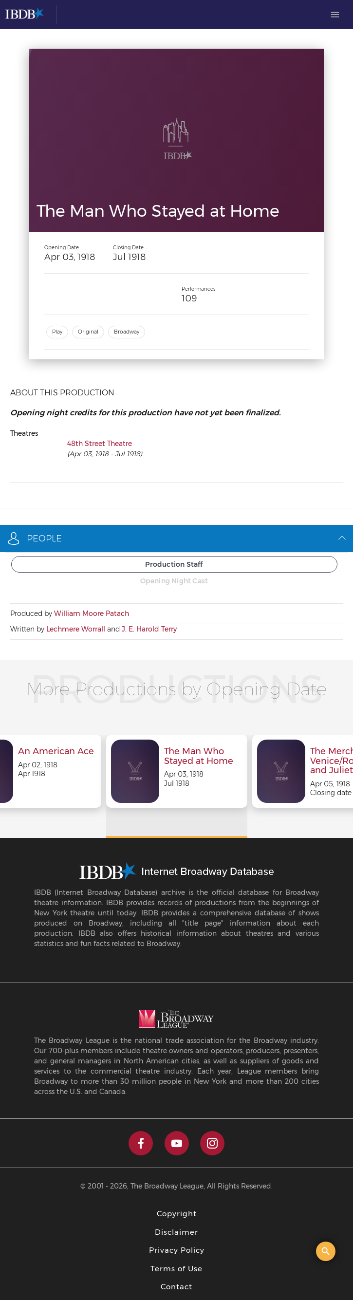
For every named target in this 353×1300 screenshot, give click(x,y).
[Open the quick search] (325, 1251)
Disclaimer (176, 1232)
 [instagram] (212, 1143)
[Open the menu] (335, 14)
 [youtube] (176, 1143)
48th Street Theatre (99, 443)
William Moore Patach (91, 613)
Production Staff (174, 564)
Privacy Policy (176, 1250)
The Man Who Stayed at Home (198, 756)
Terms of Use (176, 1268)
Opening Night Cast (174, 580)
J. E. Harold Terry (149, 629)
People (176, 538)
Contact (176, 1286)
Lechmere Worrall (75, 629)
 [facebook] (140, 1143)
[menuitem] (335, 14)
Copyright (177, 1213)
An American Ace (56, 752)
